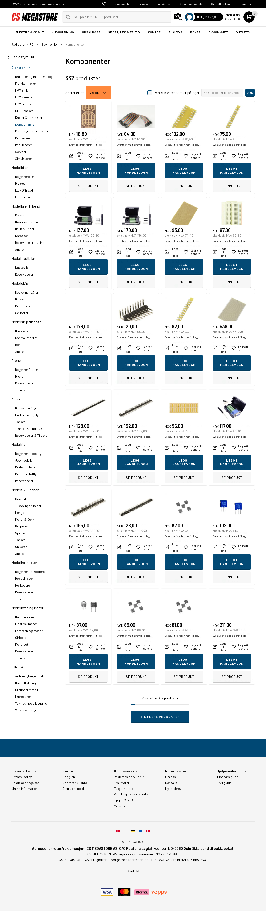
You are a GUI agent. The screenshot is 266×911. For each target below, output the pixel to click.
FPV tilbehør (24, 104)
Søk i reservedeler (192, 3)
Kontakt (171, 783)
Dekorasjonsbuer (27, 222)
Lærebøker (23, 697)
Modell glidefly (25, 467)
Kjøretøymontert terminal (33, 131)
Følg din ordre (123, 789)
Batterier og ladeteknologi (34, 77)
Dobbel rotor (24, 578)
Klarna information (24, 789)
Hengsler (21, 513)
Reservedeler (24, 274)
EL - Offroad (24, 190)
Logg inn (245, 3)
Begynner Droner (26, 370)
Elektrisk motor (26, 624)
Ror (17, 345)
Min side (119, 806)
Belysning (21, 215)
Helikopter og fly (26, 415)
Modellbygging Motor (27, 608)
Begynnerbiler (24, 177)
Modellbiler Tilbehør (26, 206)
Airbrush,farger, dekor (31, 676)
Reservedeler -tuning (29, 242)
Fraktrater (121, 783)
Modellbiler (19, 167)
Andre (19, 249)
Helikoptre (22, 585)
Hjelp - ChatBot (125, 800)
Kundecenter (122, 3)
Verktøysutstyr (25, 710)
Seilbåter (21, 313)
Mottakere (22, 138)
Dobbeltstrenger (27, 683)
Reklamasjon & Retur (129, 777)
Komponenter (25, 124)
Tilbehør (21, 390)
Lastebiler (22, 267)
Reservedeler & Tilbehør (32, 435)
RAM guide (224, 783)
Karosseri (22, 236)
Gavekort (144, 3)
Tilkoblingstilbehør (28, 506)
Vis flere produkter (160, 717)
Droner (16, 360)
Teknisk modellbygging (31, 703)
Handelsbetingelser (25, 783)
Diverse (20, 183)
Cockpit (20, 499)
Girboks (20, 637)
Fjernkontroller (25, 83)
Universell (22, 547)
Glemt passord (73, 789)
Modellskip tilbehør (26, 322)
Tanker (20, 422)
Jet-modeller (24, 460)
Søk (250, 93)
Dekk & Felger (24, 229)
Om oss (170, 777)
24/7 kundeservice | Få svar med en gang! (39, 3)
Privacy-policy (21, 777)
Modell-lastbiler (23, 258)
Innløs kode (164, 3)
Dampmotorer (25, 617)
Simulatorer (23, 158)
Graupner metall (26, 690)
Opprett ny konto (221, 3)
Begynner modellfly (28, 454)
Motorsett (22, 644)
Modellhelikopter (24, 562)
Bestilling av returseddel (131, 794)
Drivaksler (22, 331)
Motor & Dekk (24, 519)
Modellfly (18, 444)
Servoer (20, 152)
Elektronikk (20, 67)
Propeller (21, 526)
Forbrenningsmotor (29, 631)
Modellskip (19, 283)
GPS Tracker (24, 111)
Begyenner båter (26, 292)
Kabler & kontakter (28, 118)
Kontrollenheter (26, 338)
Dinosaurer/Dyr (25, 408)
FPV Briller (22, 90)
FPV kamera (23, 97)
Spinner (20, 533)
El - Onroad (23, 197)
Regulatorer (23, 145)
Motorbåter (23, 306)
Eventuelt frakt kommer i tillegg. (86, 175)
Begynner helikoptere (30, 572)
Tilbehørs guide (227, 777)
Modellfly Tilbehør (25, 489)
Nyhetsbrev (173, 789)
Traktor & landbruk (28, 429)
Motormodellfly (25, 474)
